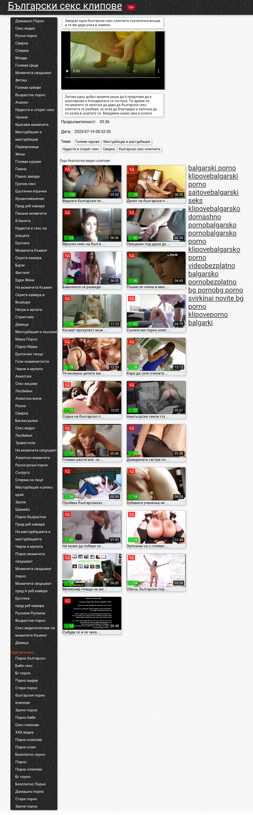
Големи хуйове (28, 87)
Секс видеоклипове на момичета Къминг (35, 632)
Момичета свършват (33, 73)
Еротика (22, 243)
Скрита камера (28, 258)
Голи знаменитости (32, 361)
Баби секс (24, 665)
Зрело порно (26, 710)
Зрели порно (26, 806)
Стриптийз (24, 317)
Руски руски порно (31, 465)
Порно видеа (26, 680)
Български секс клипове (65, 6)
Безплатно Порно (30, 784)
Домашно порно (29, 791)
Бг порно (23, 673)
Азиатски (23, 376)
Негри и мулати (28, 309)
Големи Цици (26, 65)
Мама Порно (26, 339)
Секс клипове (27, 725)
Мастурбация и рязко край (34, 491)
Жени (20, 154)
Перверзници (27, 147)
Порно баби (25, 717)
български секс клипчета (139, 149)
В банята (23, 221)
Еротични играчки (31, 191)
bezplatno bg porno (212, 286)
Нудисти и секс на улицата (31, 232)
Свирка (21, 43)
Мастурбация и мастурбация (28, 136)
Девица (22, 643)
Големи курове (28, 161)
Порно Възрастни (30, 517)
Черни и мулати (29, 369)
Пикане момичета (31, 213)
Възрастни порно (30, 95)
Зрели (20, 502)
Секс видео (25, 28)
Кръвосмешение (29, 198)
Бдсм (20, 265)
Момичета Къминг (31, 250)
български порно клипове (30, 699)
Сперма (22, 50)
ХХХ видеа (24, 732)
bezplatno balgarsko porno (211, 274)
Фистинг (22, 272)
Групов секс (25, 184)
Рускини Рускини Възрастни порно (30, 617)
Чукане (21, 117)
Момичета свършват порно (33, 572)
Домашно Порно (29, 21)
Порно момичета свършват (30, 558)
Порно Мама (26, 346)
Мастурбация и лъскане (36, 332)
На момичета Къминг (34, 287)
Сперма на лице (29, 480)
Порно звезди (27, 176)
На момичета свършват (36, 450)
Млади (21, 58)
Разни (20, 406)
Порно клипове (28, 740)
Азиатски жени (28, 398)
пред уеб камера (29, 606)
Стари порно (26, 688)
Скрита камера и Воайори (29, 298)
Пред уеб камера (30, 206)
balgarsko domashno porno (214, 217)
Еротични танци (29, 354)
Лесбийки (23, 391)
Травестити (25, 443)
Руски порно (26, 36)
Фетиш (21, 80)
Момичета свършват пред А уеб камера (33, 587)
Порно (20, 762)
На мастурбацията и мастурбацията (32, 535)
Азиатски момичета (32, 457)
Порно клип (25, 747)
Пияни (20, 169)
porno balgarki (208, 318)
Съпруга (22, 472)
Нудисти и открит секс (34, 110)
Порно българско (30, 658)
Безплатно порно (30, 754)
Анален (21, 102)
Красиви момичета (31, 124)
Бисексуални (26, 420)
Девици (22, 324)
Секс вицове (26, 383)
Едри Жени (24, 280)
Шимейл (22, 509)
